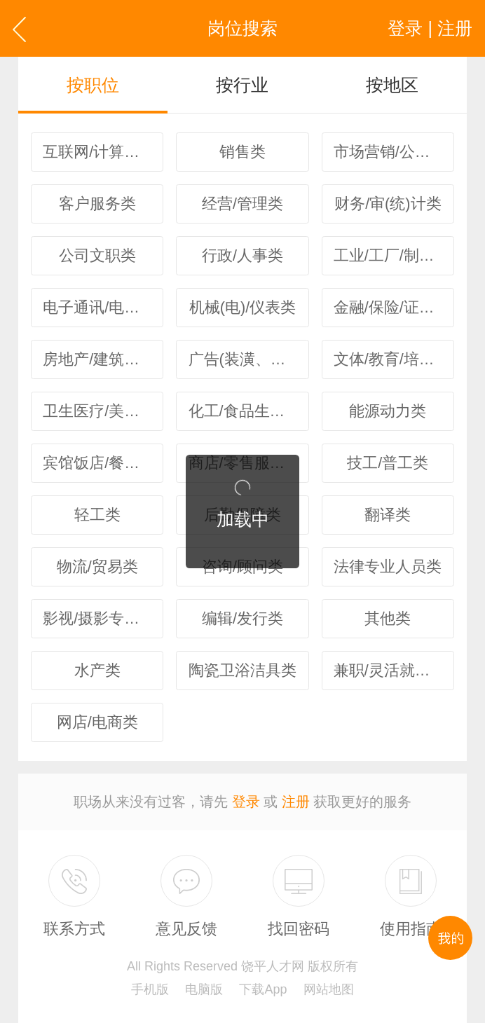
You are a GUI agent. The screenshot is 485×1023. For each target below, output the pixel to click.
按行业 (242, 85)
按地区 (392, 85)
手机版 (150, 989)
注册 (296, 801)
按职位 (93, 85)
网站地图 (328, 989)
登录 (246, 801)
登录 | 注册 (430, 28)
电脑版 (204, 989)
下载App (263, 989)
